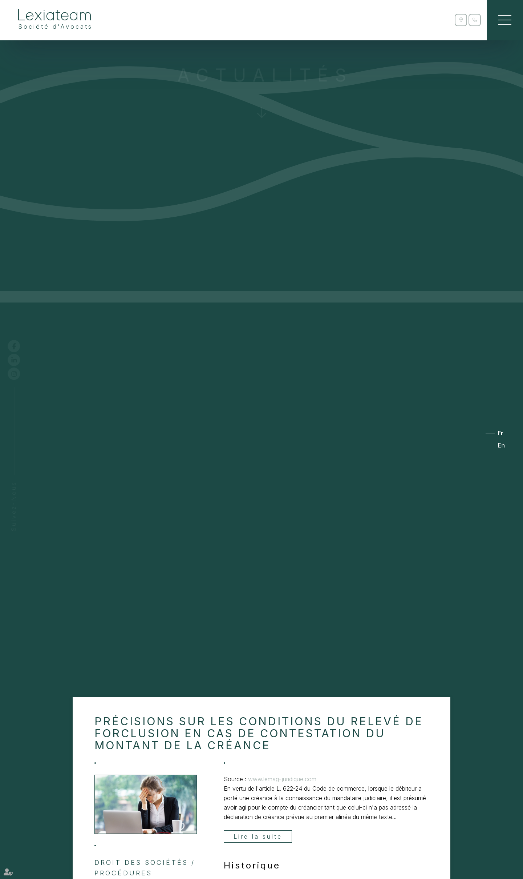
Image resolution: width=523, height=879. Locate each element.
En (501, 445)
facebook (21, 346)
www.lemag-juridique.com (282, 779)
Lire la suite (258, 836)
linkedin (21, 360)
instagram (21, 374)
